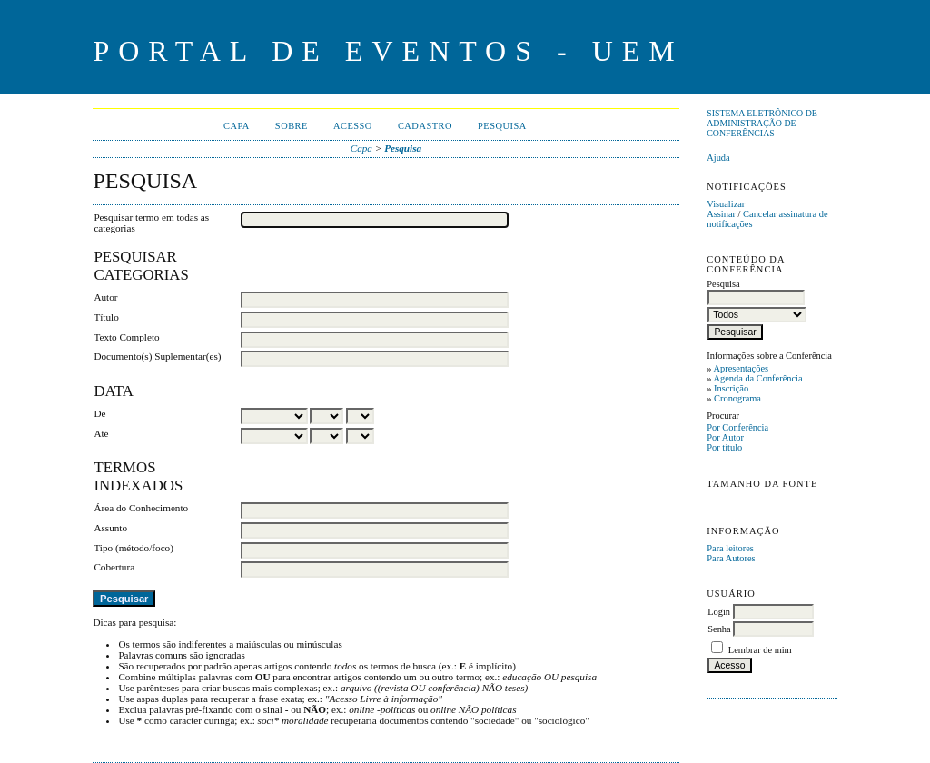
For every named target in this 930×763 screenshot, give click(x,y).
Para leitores (730, 548)
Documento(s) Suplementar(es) (157, 356)
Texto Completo (126, 337)
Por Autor (725, 437)
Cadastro (425, 126)
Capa (236, 126)
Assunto (110, 527)
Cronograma (737, 398)
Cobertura (114, 566)
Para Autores (731, 558)
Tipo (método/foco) (133, 547)
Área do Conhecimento (141, 507)
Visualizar (726, 204)
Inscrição (731, 388)
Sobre (291, 126)
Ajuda (718, 158)
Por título (724, 447)
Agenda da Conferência (757, 378)
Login (718, 612)
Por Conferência (737, 427)
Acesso (352, 126)
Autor (105, 297)
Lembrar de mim (760, 650)
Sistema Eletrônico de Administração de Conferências (762, 123)
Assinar (721, 214)
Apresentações (740, 368)
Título (106, 317)
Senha (718, 629)
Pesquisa (502, 126)
